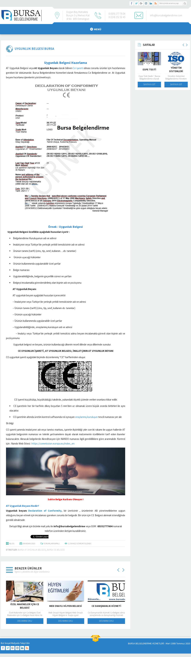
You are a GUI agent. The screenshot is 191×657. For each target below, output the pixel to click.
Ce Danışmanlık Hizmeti (106, 606)
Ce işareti (77, 68)
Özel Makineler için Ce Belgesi (24, 606)
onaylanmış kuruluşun (86, 417)
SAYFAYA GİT (149, 84)
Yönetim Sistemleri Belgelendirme (176, 71)
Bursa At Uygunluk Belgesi (32, 549)
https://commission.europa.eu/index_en (53, 443)
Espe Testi (149, 69)
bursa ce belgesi (56, 549)
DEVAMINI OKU (24, 620)
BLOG (11, 543)
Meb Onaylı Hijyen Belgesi (65, 606)
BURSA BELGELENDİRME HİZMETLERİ (146, 643)
